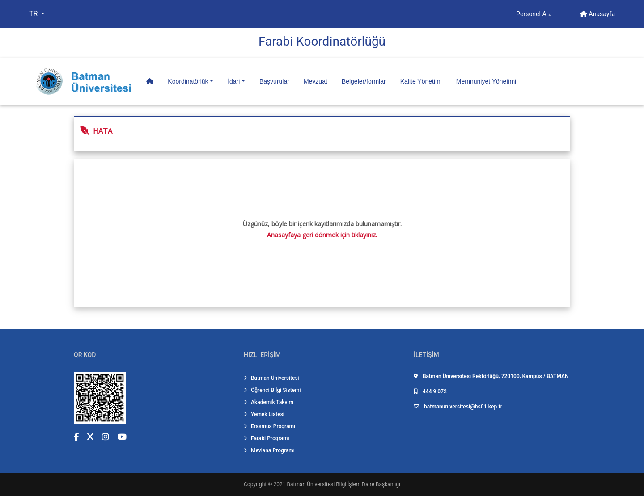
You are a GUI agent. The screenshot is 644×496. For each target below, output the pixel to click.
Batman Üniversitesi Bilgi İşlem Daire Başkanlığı (343, 484)
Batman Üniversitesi (271, 378)
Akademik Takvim (268, 402)
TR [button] (34, 13)
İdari (234, 81)
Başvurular (274, 81)
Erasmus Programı (269, 426)
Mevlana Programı (269, 450)
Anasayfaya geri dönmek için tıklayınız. (322, 235)
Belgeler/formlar (364, 81)
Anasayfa (597, 13)
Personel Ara (534, 13)
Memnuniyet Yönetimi (486, 81)
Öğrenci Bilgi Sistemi (272, 390)
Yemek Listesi (264, 414)
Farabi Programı (266, 438)
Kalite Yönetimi (421, 81)
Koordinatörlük (188, 81)
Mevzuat (315, 81)
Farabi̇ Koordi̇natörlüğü (322, 41)
